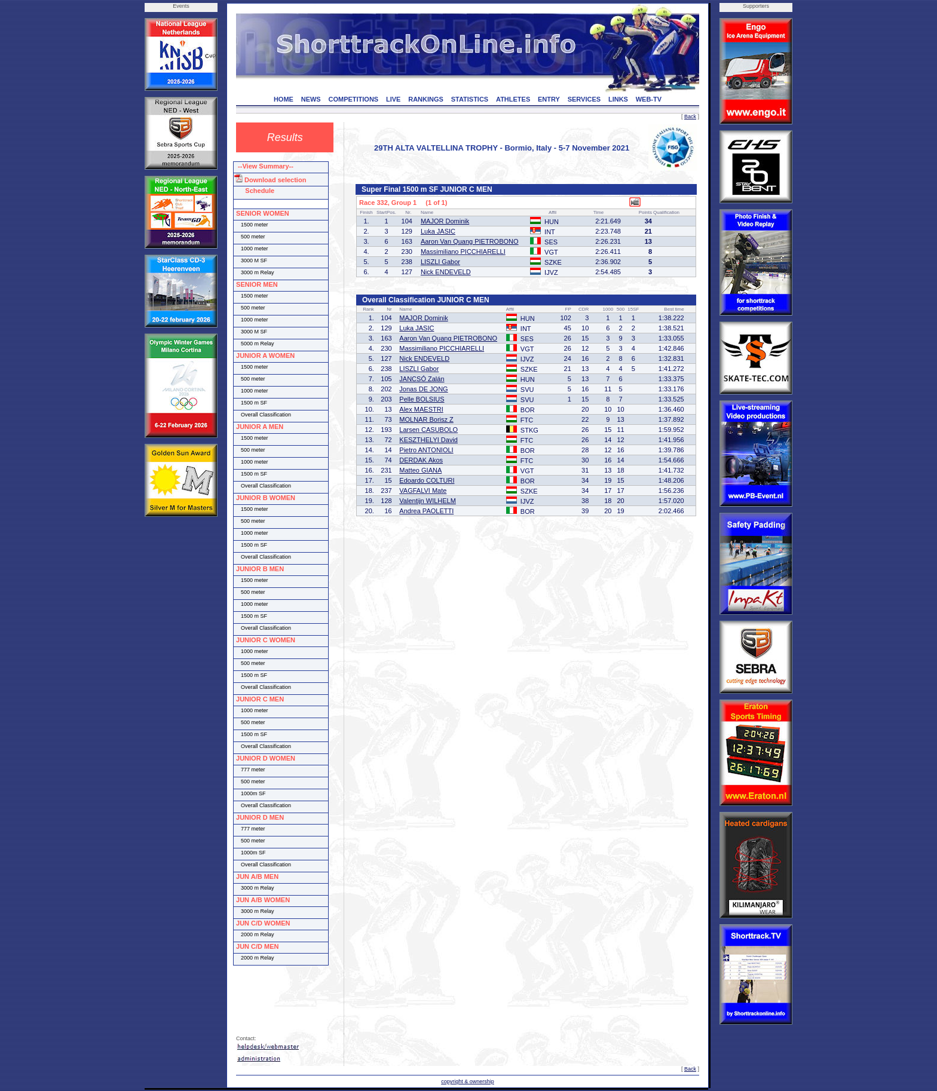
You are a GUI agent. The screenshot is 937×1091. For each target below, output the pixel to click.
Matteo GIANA (420, 470)
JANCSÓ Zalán (421, 378)
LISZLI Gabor (440, 261)
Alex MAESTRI (421, 409)
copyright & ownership (467, 1081)
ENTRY (549, 99)
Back (690, 116)
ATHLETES (513, 99)
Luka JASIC (438, 231)
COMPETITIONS (353, 99)
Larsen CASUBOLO (428, 429)
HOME (283, 99)
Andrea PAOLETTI (426, 510)
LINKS (618, 99)
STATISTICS (470, 99)
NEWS (311, 99)
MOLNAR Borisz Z (426, 419)
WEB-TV (649, 99)
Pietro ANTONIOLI (426, 449)
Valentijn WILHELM (427, 500)
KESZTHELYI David (428, 439)
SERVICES (584, 99)
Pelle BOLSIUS (421, 399)
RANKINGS (425, 99)
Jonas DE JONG (423, 389)
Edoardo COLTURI (426, 480)
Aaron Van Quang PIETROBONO (470, 241)
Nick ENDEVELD (446, 271)
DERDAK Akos (421, 460)
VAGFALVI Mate (422, 490)
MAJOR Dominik (445, 221)
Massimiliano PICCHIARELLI (463, 251)
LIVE (393, 99)
